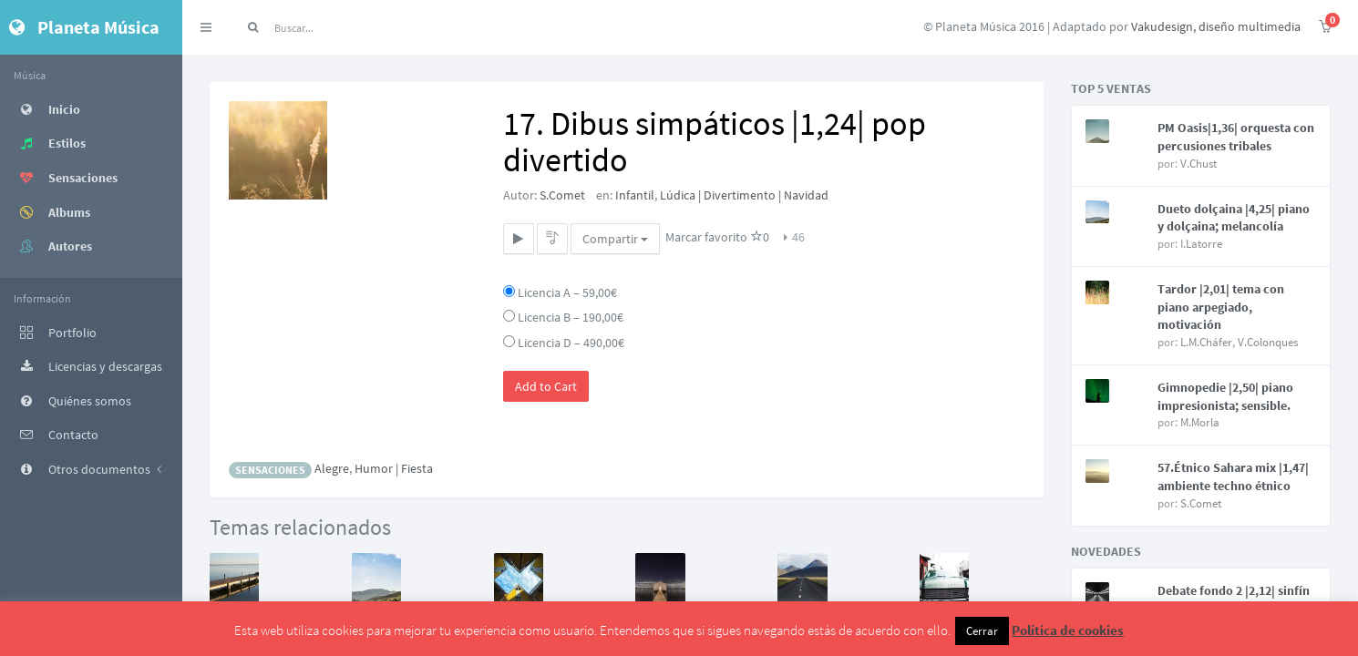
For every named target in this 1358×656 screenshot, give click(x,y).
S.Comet (562, 195)
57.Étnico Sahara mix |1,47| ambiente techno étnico (1233, 476)
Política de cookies (1068, 630)
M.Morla (1199, 422)
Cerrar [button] (982, 631)
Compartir (615, 239)
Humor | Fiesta (394, 468)
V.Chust (1198, 163)
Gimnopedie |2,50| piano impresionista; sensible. (1225, 396)
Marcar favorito (717, 237)
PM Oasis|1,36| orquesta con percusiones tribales (1235, 136)
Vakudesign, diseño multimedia (1216, 26)
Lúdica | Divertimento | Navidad (744, 195)
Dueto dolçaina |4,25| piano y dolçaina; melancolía (1233, 217)
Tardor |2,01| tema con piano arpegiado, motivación (1220, 307)
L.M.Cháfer (1206, 342)
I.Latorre (1201, 243)
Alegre (331, 468)
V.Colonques (1268, 342)
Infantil (634, 195)
